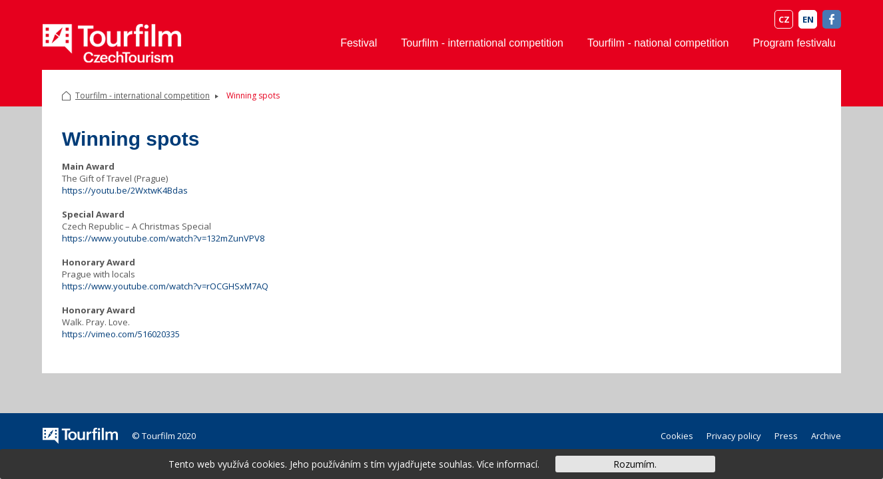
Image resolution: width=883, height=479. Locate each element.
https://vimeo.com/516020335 (121, 334)
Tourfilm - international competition (482, 43)
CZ (784, 19)
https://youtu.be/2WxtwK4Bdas (125, 190)
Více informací (507, 464)
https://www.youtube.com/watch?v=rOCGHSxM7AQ (165, 286)
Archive (826, 436)
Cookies (677, 436)
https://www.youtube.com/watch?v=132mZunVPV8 (163, 238)
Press (786, 436)
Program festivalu (794, 43)
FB (831, 19)
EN (808, 19)
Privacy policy (734, 436)
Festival (358, 43)
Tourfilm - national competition (658, 43)
